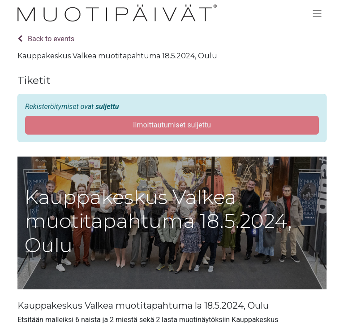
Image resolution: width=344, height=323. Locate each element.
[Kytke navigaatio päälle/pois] (317, 13)
